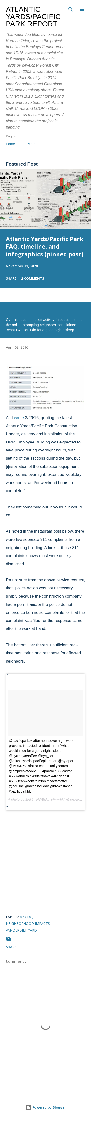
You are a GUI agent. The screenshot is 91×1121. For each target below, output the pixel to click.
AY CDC (26, 916)
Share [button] (11, 278)
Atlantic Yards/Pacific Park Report (33, 16)
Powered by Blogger (45, 1107)
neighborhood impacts (28, 923)
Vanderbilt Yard (21, 930)
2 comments (32, 278)
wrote (19, 417)
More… (33, 144)
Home (10, 144)
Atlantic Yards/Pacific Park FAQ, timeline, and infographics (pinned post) (44, 246)
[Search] (71, 9)
